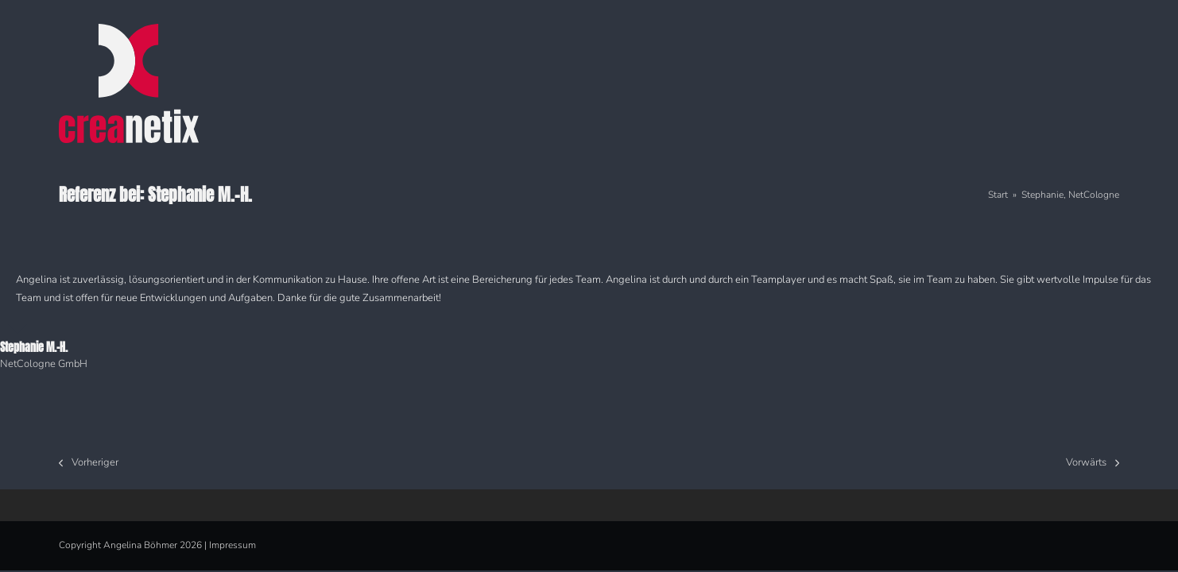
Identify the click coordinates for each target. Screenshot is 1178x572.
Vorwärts (1092, 463)
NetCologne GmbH (43, 364)
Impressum (232, 545)
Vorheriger (88, 463)
